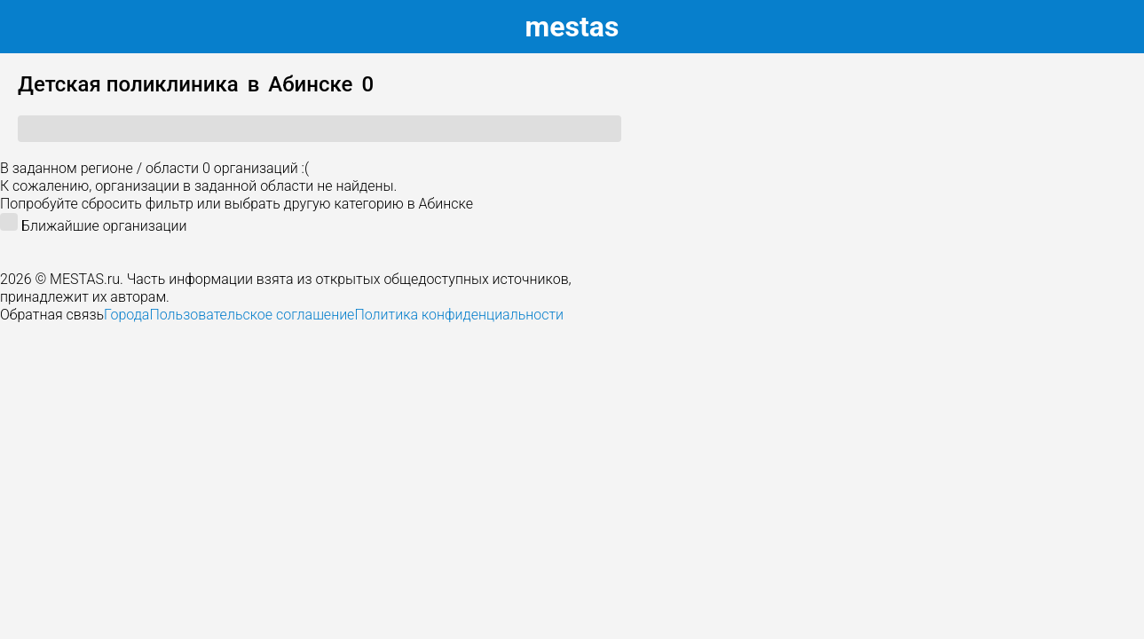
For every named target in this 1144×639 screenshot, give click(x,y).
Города (126, 314)
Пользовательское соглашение (251, 314)
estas (572, 26)
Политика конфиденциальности (459, 314)
